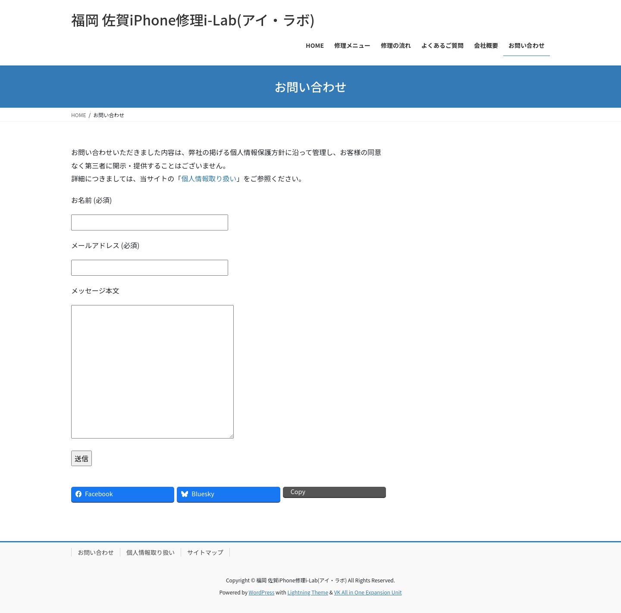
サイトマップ (205, 552)
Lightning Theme (307, 592)
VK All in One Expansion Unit (368, 592)
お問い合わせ (96, 552)
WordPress (262, 592)
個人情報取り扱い (208, 178)
